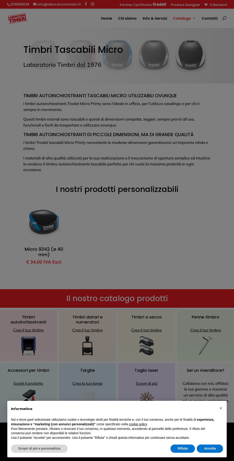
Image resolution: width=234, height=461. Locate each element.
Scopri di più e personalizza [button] (39, 448)
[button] (220, 408)
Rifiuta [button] (183, 448)
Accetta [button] (210, 448)
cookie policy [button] (138, 424)
